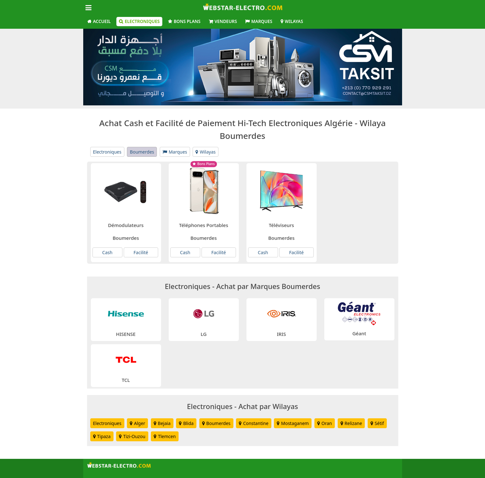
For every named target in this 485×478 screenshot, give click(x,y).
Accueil (102, 21)
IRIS (281, 334)
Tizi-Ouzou (132, 436)
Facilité (141, 252)
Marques (261, 21)
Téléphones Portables (203, 225)
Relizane (351, 423)
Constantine (253, 423)
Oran (324, 423)
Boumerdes (142, 152)
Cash (107, 252)
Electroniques (142, 21)
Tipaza (102, 436)
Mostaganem (293, 423)
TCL (126, 380)
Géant (359, 333)
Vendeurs (226, 21)
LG (204, 334)
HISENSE (126, 334)
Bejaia (162, 423)
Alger (137, 423)
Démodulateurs (126, 225)
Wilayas (294, 21)
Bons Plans (187, 21)
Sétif (377, 423)
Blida (186, 423)
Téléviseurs (281, 225)
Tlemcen (165, 436)
